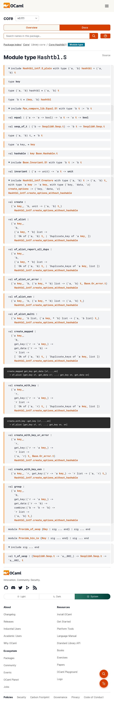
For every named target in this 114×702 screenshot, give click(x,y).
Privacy (75, 697)
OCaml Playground (67, 671)
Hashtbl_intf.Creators (38, 180)
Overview (31, 27)
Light (21, 596)
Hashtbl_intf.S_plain (37, 68)
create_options (18, 188)
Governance (60, 697)
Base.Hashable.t (47, 153)
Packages (9, 658)
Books (60, 650)
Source (106, 55)
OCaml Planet (11, 679)
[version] (27, 18)
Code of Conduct (94, 697)
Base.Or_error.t (95, 283)
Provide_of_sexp (29, 529)
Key (45, 529)
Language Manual (66, 635)
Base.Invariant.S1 (35, 162)
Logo (60, 679)
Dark (57, 596)
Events (7, 672)
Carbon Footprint (39, 697)
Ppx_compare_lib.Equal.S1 (40, 108)
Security (21, 697)
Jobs (6, 686)
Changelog (9, 614)
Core (26, 44)
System (92, 596)
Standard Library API (68, 643)
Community (10, 665)
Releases (9, 621)
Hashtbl (60, 44)
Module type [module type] (76, 44)
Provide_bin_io (29, 538)
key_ (45, 184)
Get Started (64, 621)
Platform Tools (65, 628)
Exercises (62, 657)
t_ (105, 180)
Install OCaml (64, 614)
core (8, 18)
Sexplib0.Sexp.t (53, 126)
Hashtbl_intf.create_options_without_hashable (40, 192)
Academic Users (13, 635)
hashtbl (87, 68)
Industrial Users (12, 628)
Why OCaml (10, 643)
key (30, 99)
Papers (61, 664)
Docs (85, 27)
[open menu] (106, 6)
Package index (12, 44)
